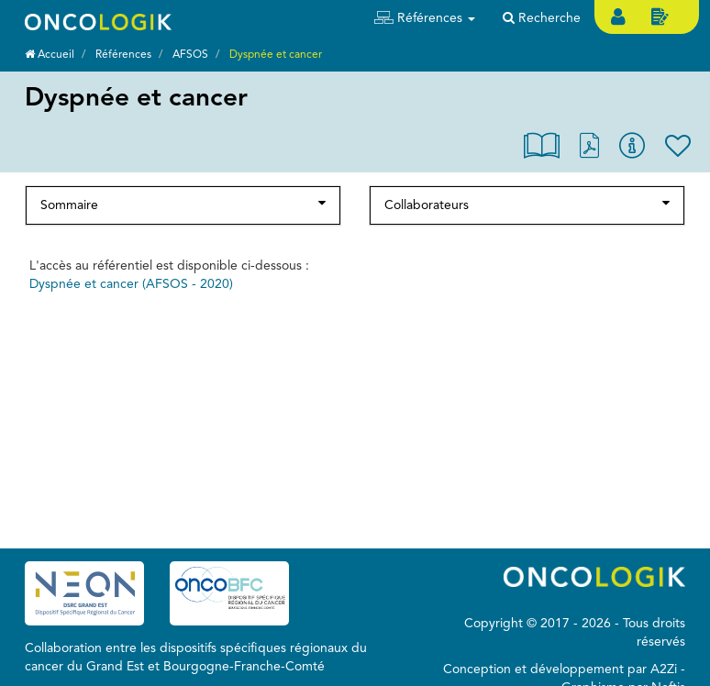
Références (123, 55)
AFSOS (190, 55)
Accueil (49, 55)
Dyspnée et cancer (275, 55)
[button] (425, 18)
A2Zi (663, 669)
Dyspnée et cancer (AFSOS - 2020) (131, 284)
